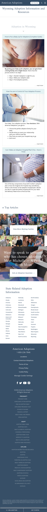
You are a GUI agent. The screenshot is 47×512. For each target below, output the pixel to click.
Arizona (8, 302)
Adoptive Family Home (22, 424)
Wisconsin (34, 334)
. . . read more (39, 85)
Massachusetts (22, 307)
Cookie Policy (23, 372)
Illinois (7, 331)
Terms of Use (23, 364)
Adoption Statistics (22, 473)
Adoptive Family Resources (22, 442)
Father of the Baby (22, 409)
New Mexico (21, 331)
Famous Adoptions (22, 475)
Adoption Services (22, 465)
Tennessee (34, 317)
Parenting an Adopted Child (22, 460)
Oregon (33, 305)
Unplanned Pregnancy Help (23, 407)
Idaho (7, 328)
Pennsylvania (34, 307)
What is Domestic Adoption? (23, 429)
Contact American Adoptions (23, 360)
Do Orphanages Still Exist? (22, 483)
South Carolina (35, 312)
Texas (32, 319)
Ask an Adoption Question (23, 273)
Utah (32, 322)
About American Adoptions (23, 462)
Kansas (8, 338)
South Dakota (35, 314)
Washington (34, 329)
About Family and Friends (22, 414)
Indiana (8, 333)
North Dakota (35, 297)
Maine (20, 302)
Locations (23, 357)
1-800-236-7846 (23, 352)
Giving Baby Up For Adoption (22, 401)
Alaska (7, 300)
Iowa (7, 336)
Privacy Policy (23, 368)
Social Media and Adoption (23, 481)
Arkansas (8, 305)
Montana (20, 319)
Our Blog (22, 486)
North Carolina (22, 336)
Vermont (33, 324)
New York (21, 334)
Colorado (8, 310)
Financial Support (22, 412)
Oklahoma (34, 302)
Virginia (33, 327)
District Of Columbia (8, 318)
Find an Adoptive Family (22, 404)
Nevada (20, 324)
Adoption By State (22, 457)
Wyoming (33, 336)
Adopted (22, 455)
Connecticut (9, 312)
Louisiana (21, 300)
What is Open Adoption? (22, 440)
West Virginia (34, 331)
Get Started (34, 3)
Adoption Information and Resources (23, 449)
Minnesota (21, 312)
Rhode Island (34, 310)
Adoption (22, 452)
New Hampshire (22, 327)
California (8, 307)
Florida (8, 321)
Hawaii (8, 326)
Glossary (22, 478)
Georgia (8, 324)
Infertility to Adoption (22, 437)
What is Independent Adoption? (23, 470)
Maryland (21, 305)
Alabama (8, 297)
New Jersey (21, 329)
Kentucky (20, 297)
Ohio (32, 300)
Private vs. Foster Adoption (23, 468)
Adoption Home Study (22, 434)
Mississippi (21, 314)
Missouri (20, 317)
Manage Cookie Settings (23, 376)
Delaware (8, 314)
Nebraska (21, 322)
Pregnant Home (22, 399)
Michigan (20, 310)
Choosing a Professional (22, 432)
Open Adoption (22, 417)
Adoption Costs (22, 427)
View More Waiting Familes (23, 230)
